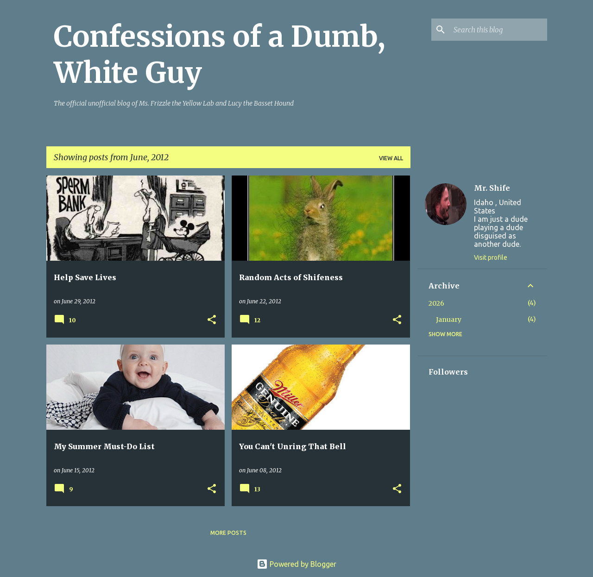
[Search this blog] (498, 30)
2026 (436, 303)
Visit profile (490, 257)
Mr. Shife (492, 188)
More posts (228, 533)
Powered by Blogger (296, 564)
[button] (211, 320)
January (448, 319)
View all (391, 158)
